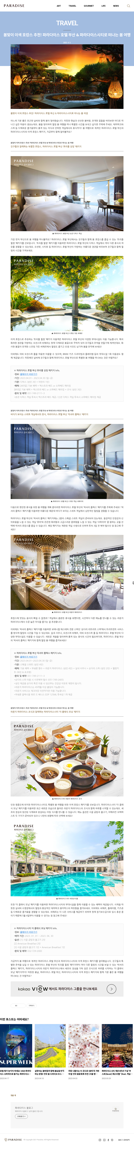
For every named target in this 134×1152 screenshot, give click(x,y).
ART (59, 6)
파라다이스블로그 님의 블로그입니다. (29, 1111)
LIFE (104, 6)
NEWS (116, 6)
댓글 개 (13, 1095)
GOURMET (89, 6)
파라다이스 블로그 (24, 1107)
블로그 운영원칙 (124, 1140)
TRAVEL (72, 6)
